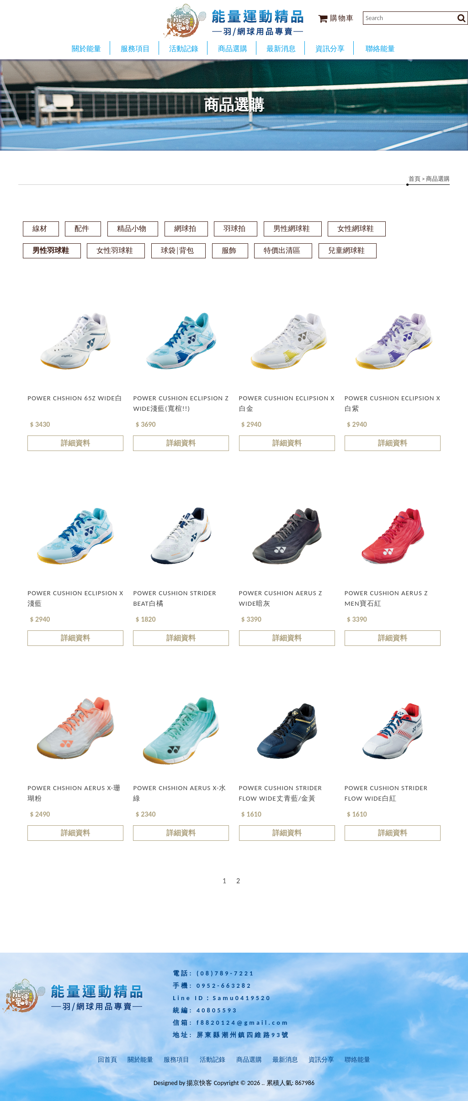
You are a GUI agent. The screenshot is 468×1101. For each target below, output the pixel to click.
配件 (81, 228)
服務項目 (176, 1060)
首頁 (414, 178)
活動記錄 (212, 1060)
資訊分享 (321, 1060)
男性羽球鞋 (50, 250)
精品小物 (131, 228)
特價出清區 (282, 250)
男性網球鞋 (291, 228)
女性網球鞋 (355, 228)
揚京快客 (199, 1083)
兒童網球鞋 (346, 250)
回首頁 (107, 1060)
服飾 (229, 250)
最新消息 (285, 1060)
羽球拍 (234, 228)
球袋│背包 (177, 250)
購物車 (336, 18)
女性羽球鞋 (114, 250)
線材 (39, 228)
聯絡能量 (357, 1060)
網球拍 (185, 228)
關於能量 (140, 1060)
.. (263, 1083)
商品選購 (249, 1060)
